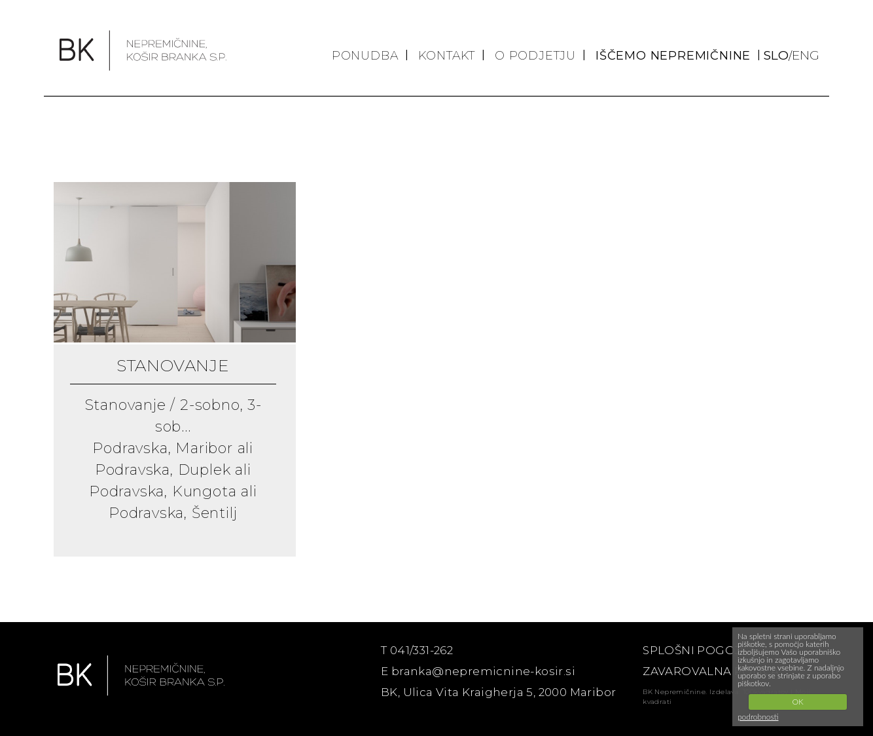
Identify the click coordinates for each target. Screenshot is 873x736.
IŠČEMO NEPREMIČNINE (673, 55)
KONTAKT (446, 55)
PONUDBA (365, 55)
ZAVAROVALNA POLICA (711, 671)
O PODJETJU (535, 55)
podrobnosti (758, 717)
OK (797, 702)
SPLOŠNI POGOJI (693, 650)
